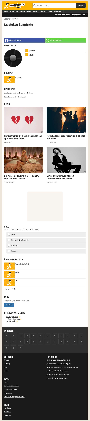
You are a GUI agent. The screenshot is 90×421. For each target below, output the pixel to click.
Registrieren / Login (79, 15)
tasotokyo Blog (11, 321)
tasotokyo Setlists (12, 317)
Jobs (5, 367)
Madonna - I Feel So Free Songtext (58, 371)
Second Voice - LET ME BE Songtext (58, 364)
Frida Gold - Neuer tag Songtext (57, 378)
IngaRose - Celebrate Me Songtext (58, 374)
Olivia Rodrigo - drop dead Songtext (58, 360)
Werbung (7, 364)
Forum (6, 382)
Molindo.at (7, 412)
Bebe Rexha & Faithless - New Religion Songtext (62, 367)
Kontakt (6, 371)
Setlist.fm (7, 415)
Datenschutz (8, 389)
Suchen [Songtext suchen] (80, 5)
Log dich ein (8, 93)
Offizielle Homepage (13, 319)
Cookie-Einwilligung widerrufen (14, 397)
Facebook (7, 408)
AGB (15, 389)
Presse (6, 360)
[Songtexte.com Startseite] (15, 5)
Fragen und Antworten (11, 386)
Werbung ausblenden (62, 15)
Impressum (8, 393)
